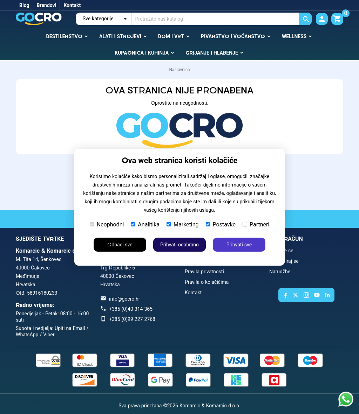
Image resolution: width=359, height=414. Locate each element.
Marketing (182, 224)
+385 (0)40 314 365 (131, 309)
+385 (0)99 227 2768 (132, 319)
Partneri (256, 224)
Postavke (221, 224)
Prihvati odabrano (179, 244)
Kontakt (72, 5)
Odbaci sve (119, 244)
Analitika (145, 224)
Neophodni (107, 224)
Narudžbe (279, 271)
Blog (24, 5)
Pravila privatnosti (204, 271)
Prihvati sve (239, 244)
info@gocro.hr (124, 299)
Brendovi (46, 5)
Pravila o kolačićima (207, 282)
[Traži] (222, 19)
